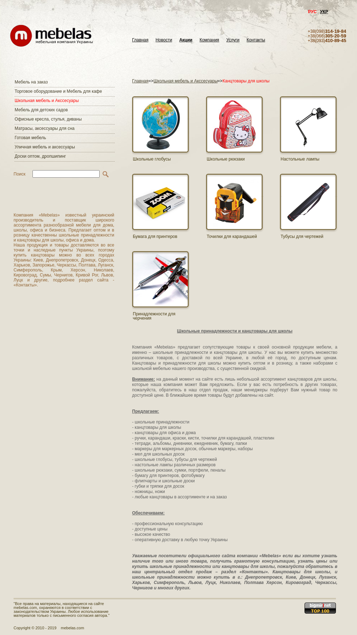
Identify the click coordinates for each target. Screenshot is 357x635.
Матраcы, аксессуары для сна (45, 128)
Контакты (256, 40)
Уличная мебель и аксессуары (45, 146)
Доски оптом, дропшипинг (40, 156)
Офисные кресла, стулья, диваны (48, 119)
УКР (324, 11)
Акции (185, 40)
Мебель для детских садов (41, 109)
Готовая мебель (30, 137)
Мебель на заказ (31, 82)
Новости (164, 40)
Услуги (233, 40)
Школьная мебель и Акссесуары (47, 100)
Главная (140, 40)
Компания (209, 40)
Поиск (19, 174)
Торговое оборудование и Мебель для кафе (58, 91)
